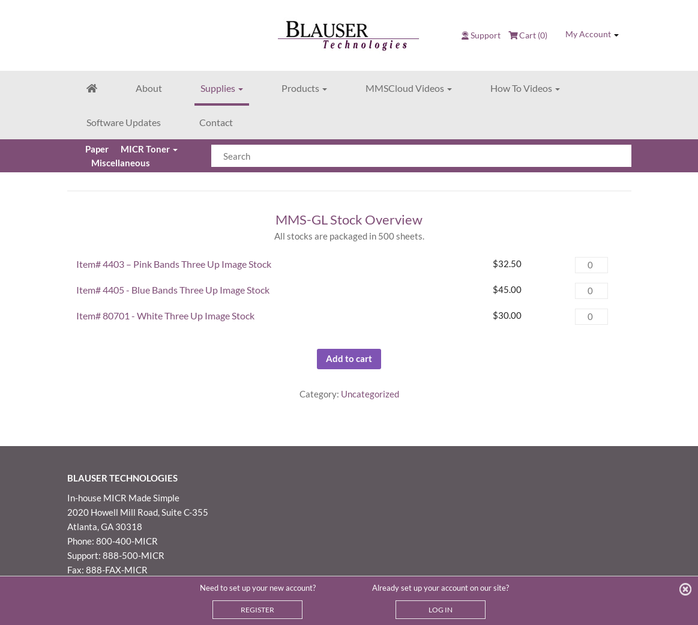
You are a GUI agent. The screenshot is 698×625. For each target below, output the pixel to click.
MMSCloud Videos (409, 88)
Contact (216, 122)
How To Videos (525, 88)
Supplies (221, 88)
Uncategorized (370, 393)
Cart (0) (527, 35)
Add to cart (349, 358)
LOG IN (441, 609)
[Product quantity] (591, 265)
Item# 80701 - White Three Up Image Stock (165, 315)
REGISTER (257, 609)
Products (304, 88)
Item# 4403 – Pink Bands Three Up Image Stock (173, 264)
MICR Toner (149, 148)
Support (486, 35)
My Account (592, 34)
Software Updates (123, 122)
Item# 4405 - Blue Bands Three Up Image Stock (172, 289)
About (149, 88)
